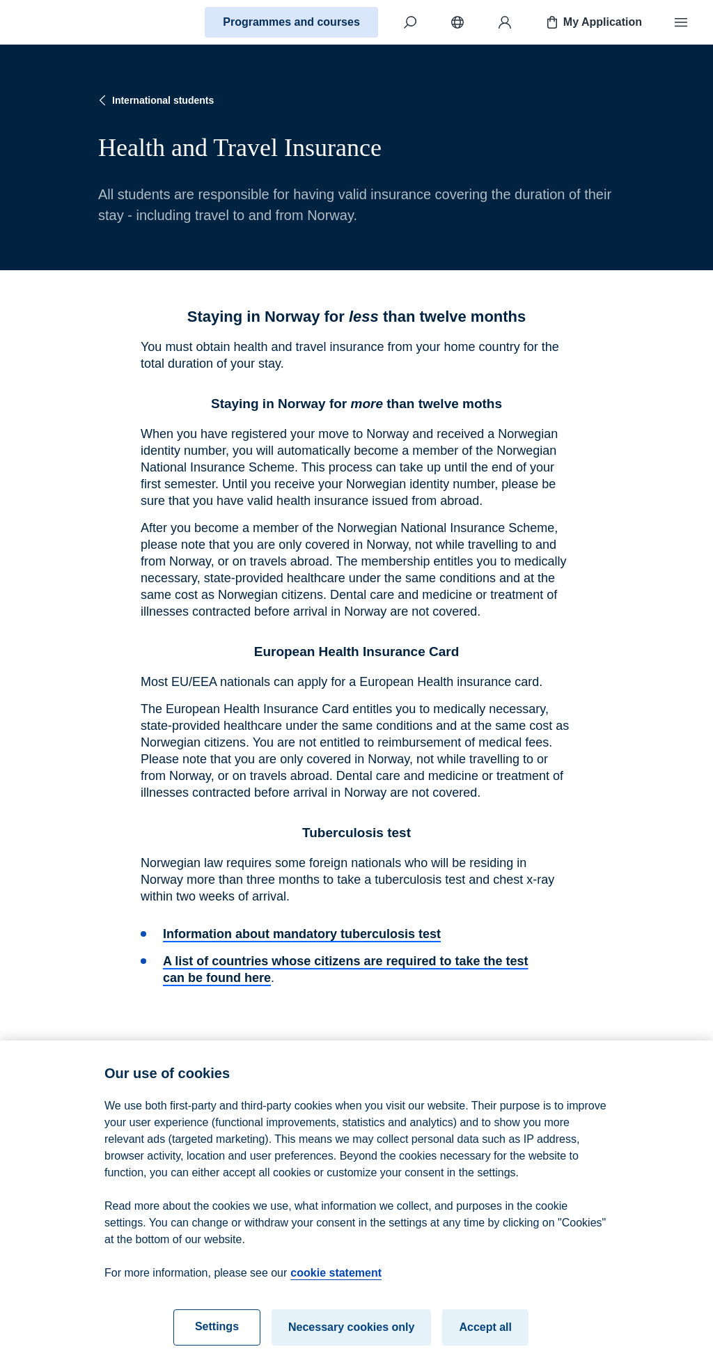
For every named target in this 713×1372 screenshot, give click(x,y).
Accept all (485, 1337)
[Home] (60, 22)
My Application (593, 22)
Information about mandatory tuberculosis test (302, 934)
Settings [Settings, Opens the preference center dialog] (217, 1336)
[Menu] (681, 22)
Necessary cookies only (351, 1337)
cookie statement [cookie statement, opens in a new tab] (336, 1282)
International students (154, 100)
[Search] (410, 22)
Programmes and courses (291, 22)
